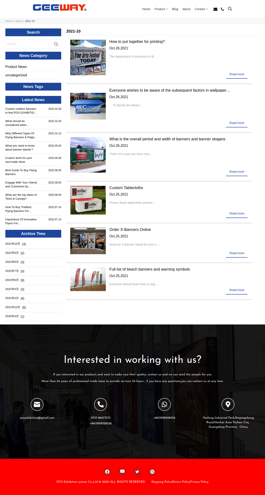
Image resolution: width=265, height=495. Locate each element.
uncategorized (16, 75)
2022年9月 (12, 252)
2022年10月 (12, 243)
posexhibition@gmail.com (37, 418)
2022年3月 (12, 298)
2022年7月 (12, 271)
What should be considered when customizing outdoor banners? (17, 123)
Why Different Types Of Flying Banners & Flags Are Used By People (19, 135)
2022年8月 (12, 261)
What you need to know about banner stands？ (20, 147)
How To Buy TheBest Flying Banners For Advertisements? (18, 209)
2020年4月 (12, 316)
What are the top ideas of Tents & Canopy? (21, 196)
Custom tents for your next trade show (18, 159)
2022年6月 (12, 280)
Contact (201, 9)
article (18, 21)
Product (161, 9)
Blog (175, 9)
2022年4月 (12, 289)
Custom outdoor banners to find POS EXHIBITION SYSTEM (20, 111)
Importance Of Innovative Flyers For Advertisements (21, 221)
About (186, 9)
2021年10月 (12, 307)
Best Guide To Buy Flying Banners (21, 172)
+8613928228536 (101, 423)
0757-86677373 (101, 418)
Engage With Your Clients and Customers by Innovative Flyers (21, 184)
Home (146, 9)
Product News (16, 67)
